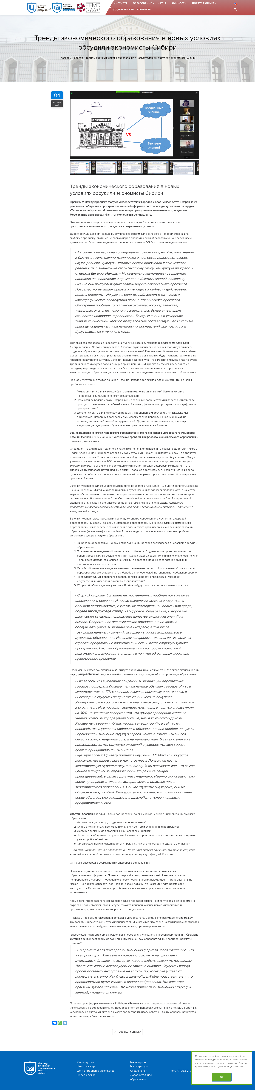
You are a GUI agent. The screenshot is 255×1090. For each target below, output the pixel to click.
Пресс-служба (86, 1075)
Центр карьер (86, 1066)
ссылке (234, 1063)
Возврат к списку (127, 1032)
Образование (142, 3)
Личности (179, 3)
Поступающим (203, 3)
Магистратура (139, 1066)
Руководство (85, 1062)
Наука (162, 3)
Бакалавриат (138, 1062)
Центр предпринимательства (95, 1071)
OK (222, 1077)
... (110, 3)
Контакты (144, 9)
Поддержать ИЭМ (122, 9)
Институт (120, 3)
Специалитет (138, 1071)
